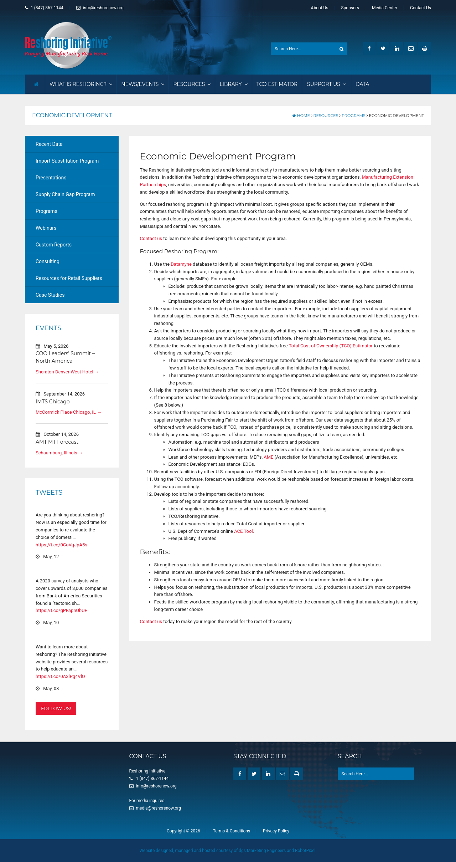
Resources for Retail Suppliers (69, 278)
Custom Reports (54, 245)
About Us (319, 7)
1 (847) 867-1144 (44, 7)
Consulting (47, 261)
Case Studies (50, 295)
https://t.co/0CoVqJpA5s (61, 544)
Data (362, 84)
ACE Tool (243, 531)
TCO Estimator (277, 84)
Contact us (151, 238)
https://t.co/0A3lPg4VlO (60, 676)
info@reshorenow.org (100, 7)
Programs (354, 115)
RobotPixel (305, 850)
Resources (192, 84)
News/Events (142, 84)
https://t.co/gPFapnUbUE (61, 610)
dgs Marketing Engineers (262, 850)
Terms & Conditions (231, 830)
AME (268, 457)
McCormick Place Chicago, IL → (69, 412)
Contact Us (420, 7)
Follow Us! (56, 708)
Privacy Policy (276, 830)
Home (301, 115)
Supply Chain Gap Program (65, 194)
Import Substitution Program (67, 161)
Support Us (326, 84)
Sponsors (350, 7)
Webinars (46, 228)
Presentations (51, 177)
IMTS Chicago (52, 401)
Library (233, 84)
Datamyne (181, 264)
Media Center (384, 7)
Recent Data (49, 144)
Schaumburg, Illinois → (59, 452)
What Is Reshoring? (81, 84)
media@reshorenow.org (158, 808)
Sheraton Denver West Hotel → (67, 371)
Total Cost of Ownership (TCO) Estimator (331, 345)
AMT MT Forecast (57, 442)
